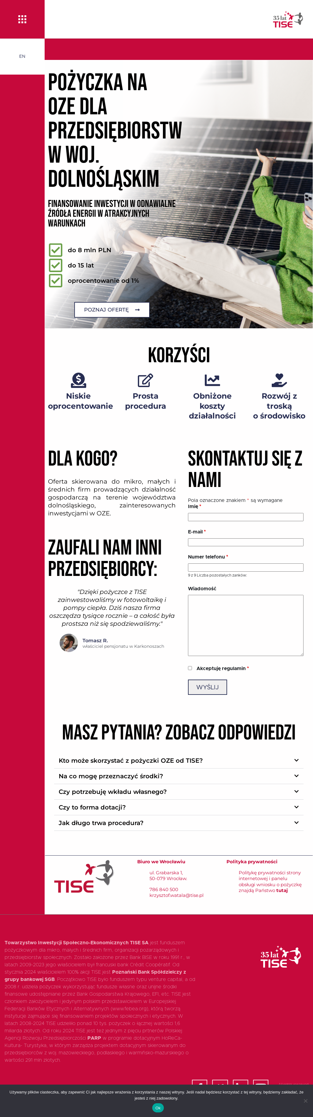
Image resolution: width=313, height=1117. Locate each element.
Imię (194, 506)
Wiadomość (202, 588)
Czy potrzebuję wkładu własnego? (113, 791)
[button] (179, 761)
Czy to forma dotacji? (92, 807)
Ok (157, 1108)
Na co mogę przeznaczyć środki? (111, 776)
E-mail (197, 531)
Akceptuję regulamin (223, 668)
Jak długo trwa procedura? (101, 823)
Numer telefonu (208, 557)
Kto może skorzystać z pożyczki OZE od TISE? (131, 760)
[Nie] (305, 1101)
